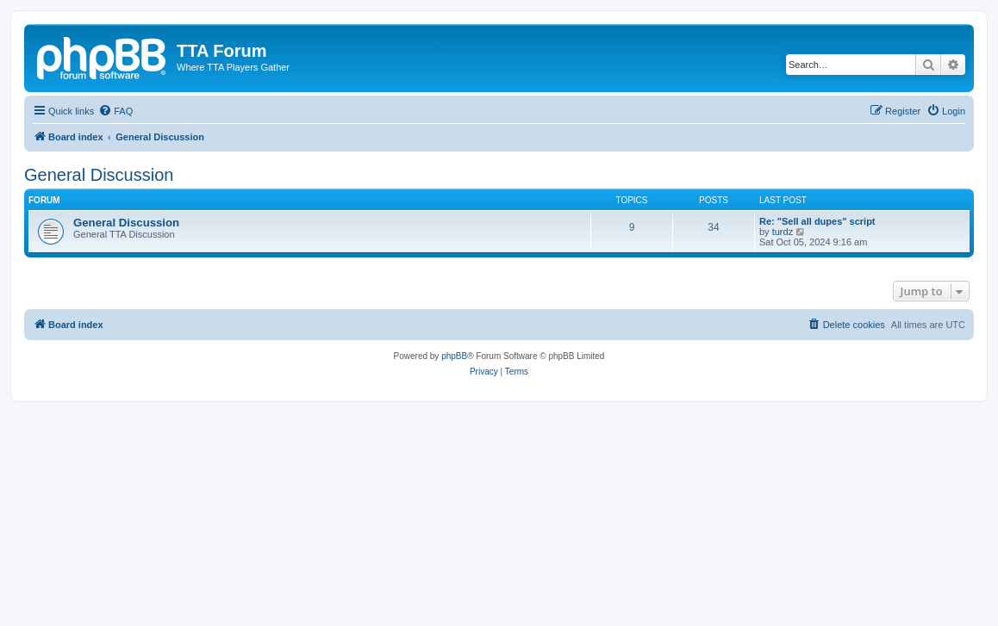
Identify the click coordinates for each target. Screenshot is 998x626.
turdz (782, 231)
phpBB (454, 356)
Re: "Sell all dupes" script (817, 221)
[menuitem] (115, 111)
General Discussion (98, 174)
